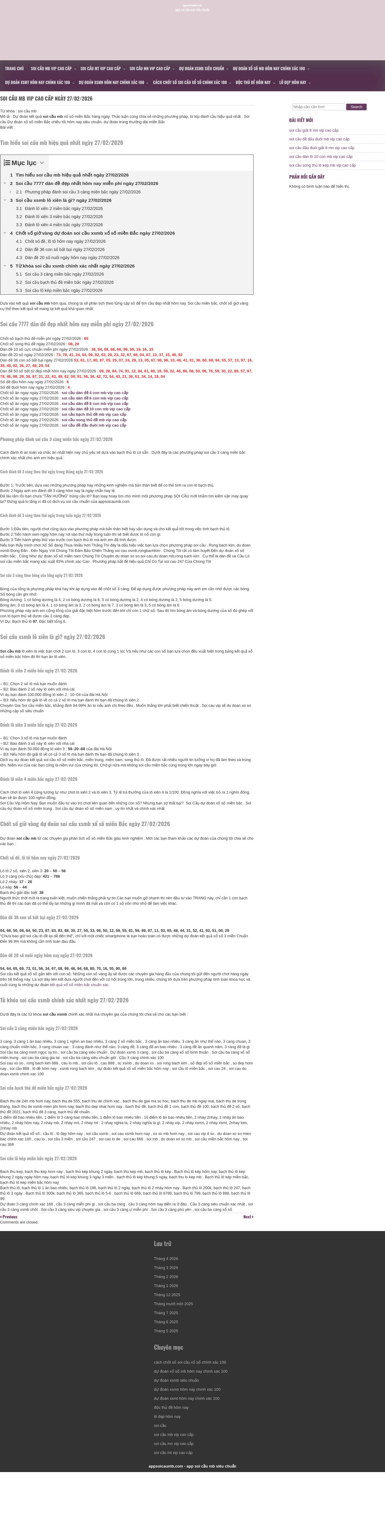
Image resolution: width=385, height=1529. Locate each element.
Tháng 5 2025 (168, 1367)
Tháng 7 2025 (168, 1349)
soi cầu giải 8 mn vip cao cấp (314, 135)
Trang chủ (14, 68)
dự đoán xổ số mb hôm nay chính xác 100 (269, 68)
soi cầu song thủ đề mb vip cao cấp (97, 428)
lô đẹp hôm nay (292, 82)
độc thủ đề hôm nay (253, 82)
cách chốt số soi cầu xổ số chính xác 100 (190, 82)
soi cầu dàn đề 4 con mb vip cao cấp (98, 401)
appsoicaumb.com (193, 20)
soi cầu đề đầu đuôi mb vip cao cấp (97, 434)
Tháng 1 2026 (168, 1322)
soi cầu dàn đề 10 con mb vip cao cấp (99, 417)
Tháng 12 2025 (169, 1331)
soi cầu (162, 1473)
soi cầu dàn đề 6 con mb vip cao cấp (98, 407)
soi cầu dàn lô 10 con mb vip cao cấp (321, 162)
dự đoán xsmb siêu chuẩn (201, 68)
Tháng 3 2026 (168, 1304)
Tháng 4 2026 (168, 1294)
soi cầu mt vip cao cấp (101, 68)
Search (356, 107)
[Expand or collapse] (44, 171)
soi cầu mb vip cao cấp (51, 68)
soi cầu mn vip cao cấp (150, 68)
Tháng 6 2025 (168, 1358)
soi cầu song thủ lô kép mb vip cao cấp (322, 170)
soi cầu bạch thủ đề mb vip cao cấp (97, 423)
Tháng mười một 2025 (175, 1340)
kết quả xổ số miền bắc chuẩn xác (95, 998)
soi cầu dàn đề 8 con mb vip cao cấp (98, 412)
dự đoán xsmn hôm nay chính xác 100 (111, 82)
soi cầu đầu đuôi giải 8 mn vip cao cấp (322, 153)
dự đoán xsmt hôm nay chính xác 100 (37, 82)
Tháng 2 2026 (168, 1313)
